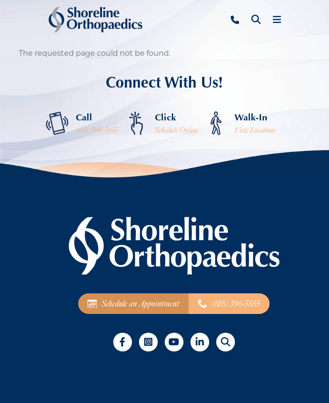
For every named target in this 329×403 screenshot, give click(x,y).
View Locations (254, 130)
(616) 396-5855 (97, 130)
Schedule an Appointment (133, 304)
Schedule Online (176, 130)
